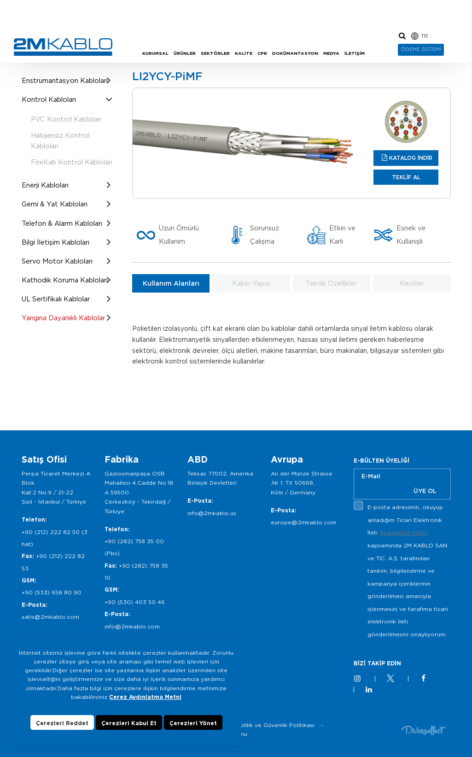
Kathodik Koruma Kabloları (65, 280)
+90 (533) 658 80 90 (52, 592)
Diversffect (424, 730)
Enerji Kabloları (45, 185)
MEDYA (331, 53)
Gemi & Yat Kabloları (54, 204)
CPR (262, 53)
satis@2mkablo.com (50, 616)
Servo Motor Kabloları (57, 261)
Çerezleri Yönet (193, 724)
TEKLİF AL (406, 177)
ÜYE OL (425, 490)
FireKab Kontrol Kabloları (71, 162)
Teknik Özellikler (331, 283)
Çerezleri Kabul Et (129, 724)
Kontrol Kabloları (49, 99)
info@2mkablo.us (211, 513)
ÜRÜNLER (185, 53)
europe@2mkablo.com (303, 522)
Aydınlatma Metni (403, 532)
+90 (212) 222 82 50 (51, 531)
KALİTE (243, 53)
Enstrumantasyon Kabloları (65, 80)
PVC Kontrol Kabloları (66, 119)
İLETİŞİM (354, 53)
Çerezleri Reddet (62, 724)
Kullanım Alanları (171, 283)
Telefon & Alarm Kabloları (62, 223)
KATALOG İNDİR (410, 157)
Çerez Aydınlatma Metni (145, 698)
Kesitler (412, 283)
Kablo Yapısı (251, 283)
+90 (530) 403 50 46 (135, 602)
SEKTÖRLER (215, 53)
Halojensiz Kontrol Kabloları (60, 140)
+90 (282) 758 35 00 (134, 541)
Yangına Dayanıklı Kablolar (63, 318)
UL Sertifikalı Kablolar (56, 299)
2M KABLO (63, 47)
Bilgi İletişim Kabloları (55, 242)
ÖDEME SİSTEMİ (421, 49)
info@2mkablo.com (132, 626)
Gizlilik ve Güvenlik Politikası (275, 725)
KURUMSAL (155, 53)
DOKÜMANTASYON (295, 53)
